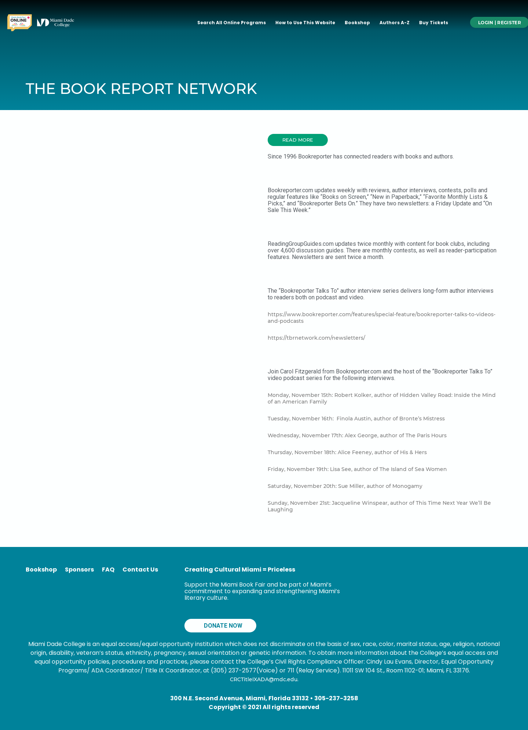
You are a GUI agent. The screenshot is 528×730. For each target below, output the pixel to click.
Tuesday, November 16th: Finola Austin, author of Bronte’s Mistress (356, 418)
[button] (298, 140)
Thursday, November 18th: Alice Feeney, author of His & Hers (347, 452)
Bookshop (357, 22)
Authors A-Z (395, 22)
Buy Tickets (433, 22)
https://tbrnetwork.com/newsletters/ (316, 338)
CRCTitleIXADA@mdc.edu (263, 679)
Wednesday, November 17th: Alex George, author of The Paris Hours (357, 435)
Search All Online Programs (231, 22)
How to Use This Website (305, 22)
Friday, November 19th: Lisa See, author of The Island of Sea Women (357, 469)
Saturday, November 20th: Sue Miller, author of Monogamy (345, 486)
